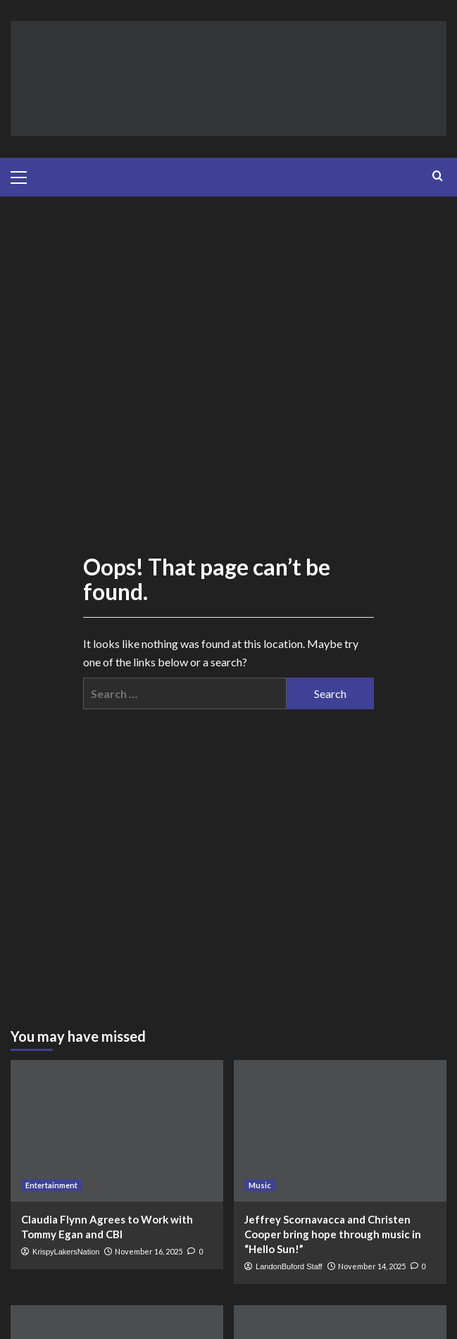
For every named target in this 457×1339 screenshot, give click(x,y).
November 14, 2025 (372, 1266)
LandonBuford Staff (289, 1266)
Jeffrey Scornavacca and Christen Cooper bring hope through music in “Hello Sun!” (332, 1234)
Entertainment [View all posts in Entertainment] (51, 1185)
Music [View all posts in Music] (260, 1185)
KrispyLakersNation (65, 1251)
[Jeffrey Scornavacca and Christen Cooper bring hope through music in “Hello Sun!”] (340, 1131)
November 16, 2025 (148, 1251)
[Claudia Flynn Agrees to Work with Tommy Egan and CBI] (117, 1131)
